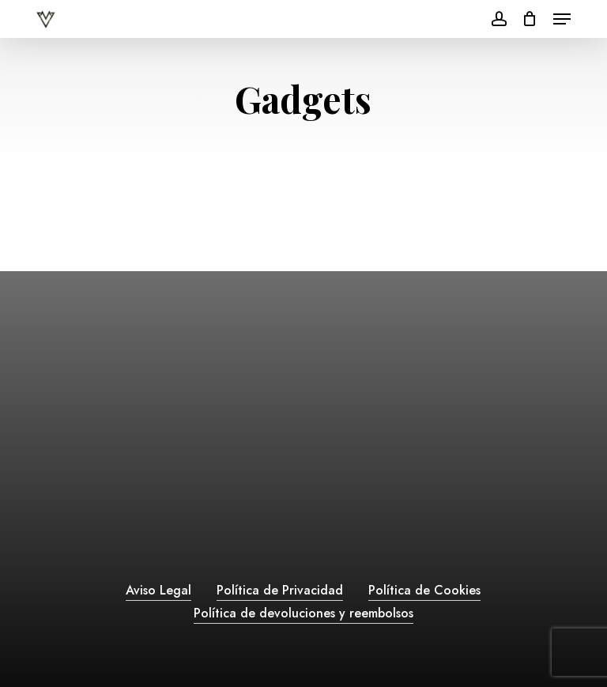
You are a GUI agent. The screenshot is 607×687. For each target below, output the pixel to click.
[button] (562, 19)
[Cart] (530, 18)
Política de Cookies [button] (424, 590)
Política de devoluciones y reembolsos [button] (303, 613)
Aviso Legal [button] (158, 590)
